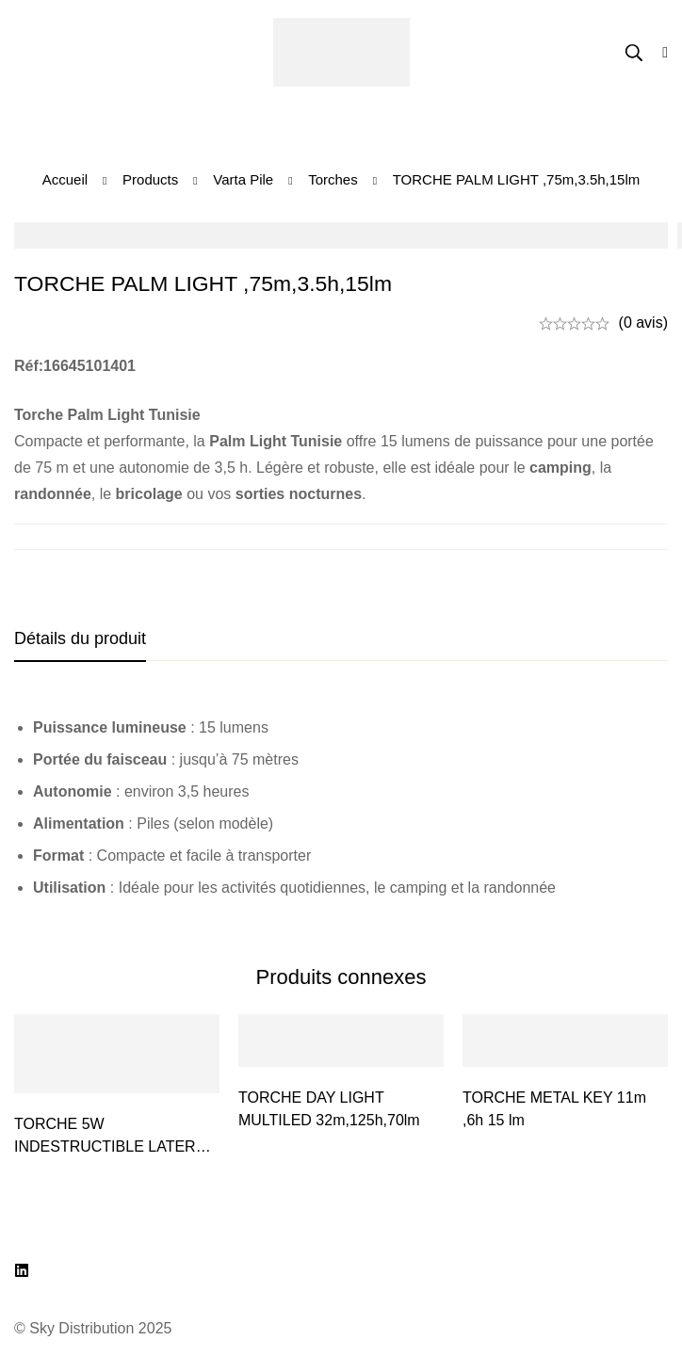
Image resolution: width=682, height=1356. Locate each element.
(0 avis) (643, 323)
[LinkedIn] (21, 1270)
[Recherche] (634, 52)
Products (150, 179)
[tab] (80, 639)
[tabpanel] (341, 808)
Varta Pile (243, 179)
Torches (333, 179)
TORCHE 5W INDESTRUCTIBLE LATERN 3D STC (110, 1146)
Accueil (65, 179)
